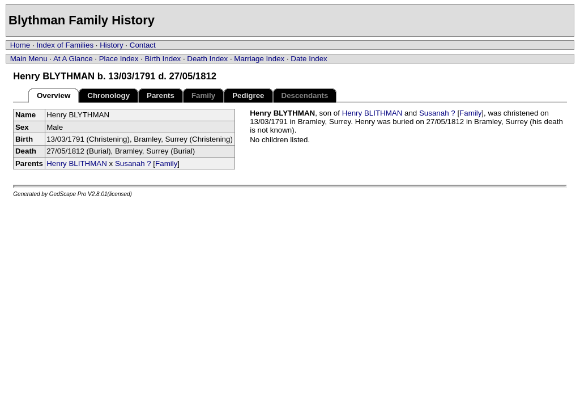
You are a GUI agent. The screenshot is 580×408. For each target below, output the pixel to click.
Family (166, 163)
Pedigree (248, 95)
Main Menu (29, 58)
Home (20, 45)
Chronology (108, 95)
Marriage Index (259, 58)
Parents (160, 95)
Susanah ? (133, 163)
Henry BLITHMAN (76, 163)
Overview (53, 95)
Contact (143, 45)
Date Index (309, 58)
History (111, 45)
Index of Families (64, 45)
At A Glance (73, 58)
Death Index (207, 58)
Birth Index (163, 58)
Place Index (119, 58)
